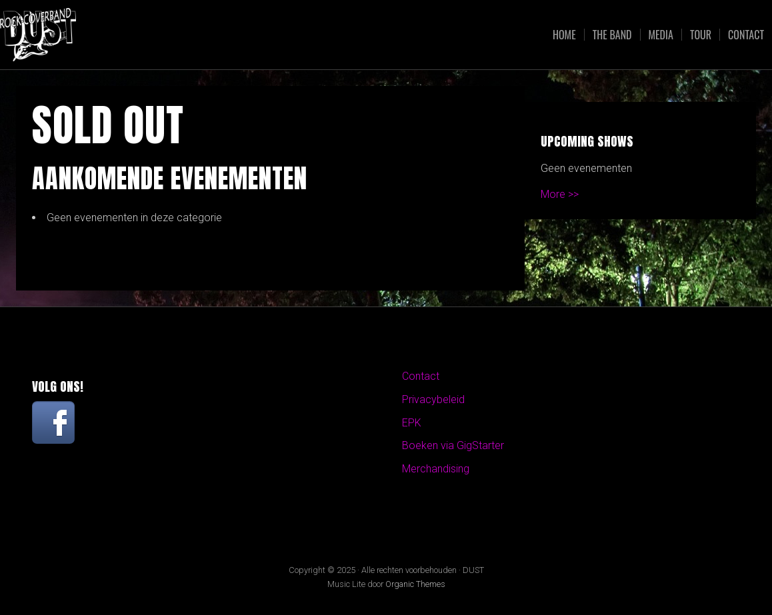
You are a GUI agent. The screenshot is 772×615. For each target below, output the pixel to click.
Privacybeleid (433, 399)
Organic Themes (415, 584)
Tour (700, 35)
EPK (411, 422)
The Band (612, 35)
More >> (560, 194)
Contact (746, 35)
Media (661, 35)
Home (564, 35)
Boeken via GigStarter (453, 445)
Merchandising (435, 468)
